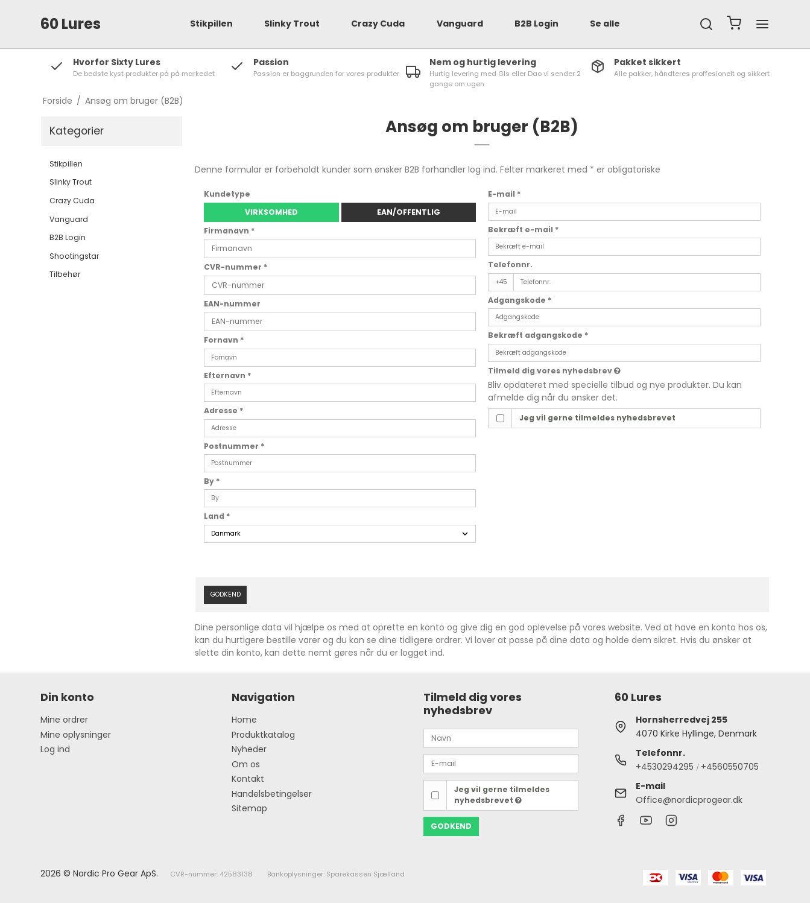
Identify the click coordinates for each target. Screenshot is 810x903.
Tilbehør (64, 274)
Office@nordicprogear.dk (689, 800)
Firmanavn (229, 230)
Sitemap (249, 808)
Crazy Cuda (378, 23)
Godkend (225, 594)
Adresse (224, 410)
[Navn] (500, 738)
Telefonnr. (510, 264)
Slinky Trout (292, 23)
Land (217, 516)
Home (244, 720)
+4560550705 (730, 767)
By (212, 481)
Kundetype (227, 193)
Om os (246, 764)
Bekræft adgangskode (538, 335)
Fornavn (224, 339)
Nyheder (249, 749)
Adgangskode (520, 300)
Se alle (605, 23)
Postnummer (234, 446)
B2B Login (536, 23)
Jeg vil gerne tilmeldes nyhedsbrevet (597, 418)
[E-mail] (500, 763)
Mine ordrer (64, 720)
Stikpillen (211, 23)
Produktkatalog (263, 735)
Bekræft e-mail (523, 229)
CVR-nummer (236, 266)
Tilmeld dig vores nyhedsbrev (554, 370)
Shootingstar (74, 256)
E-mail (504, 193)
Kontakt (248, 779)
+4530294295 (665, 767)
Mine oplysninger (75, 735)
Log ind (55, 749)
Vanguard (460, 23)
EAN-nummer (232, 303)
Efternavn (228, 375)
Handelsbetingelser (272, 794)
